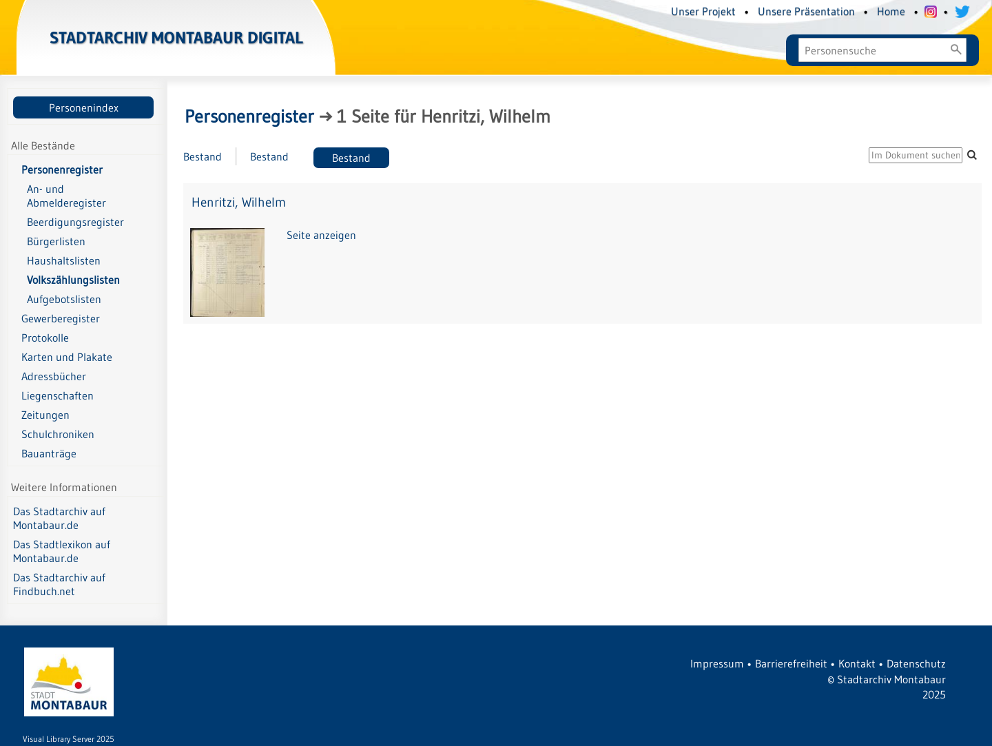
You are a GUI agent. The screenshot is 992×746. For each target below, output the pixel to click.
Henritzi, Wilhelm (239, 202)
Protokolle (45, 337)
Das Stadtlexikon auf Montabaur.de (61, 551)
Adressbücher (53, 376)
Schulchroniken (57, 434)
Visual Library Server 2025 (68, 739)
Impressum (717, 663)
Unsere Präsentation (806, 11)
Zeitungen (45, 415)
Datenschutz (916, 663)
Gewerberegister (60, 318)
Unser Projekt (703, 11)
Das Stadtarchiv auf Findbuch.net (59, 584)
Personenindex (83, 107)
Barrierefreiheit (791, 663)
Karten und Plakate (66, 357)
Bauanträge (48, 453)
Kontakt (857, 663)
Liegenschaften (57, 395)
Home (891, 11)
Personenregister (62, 169)
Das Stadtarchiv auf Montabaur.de (59, 518)
